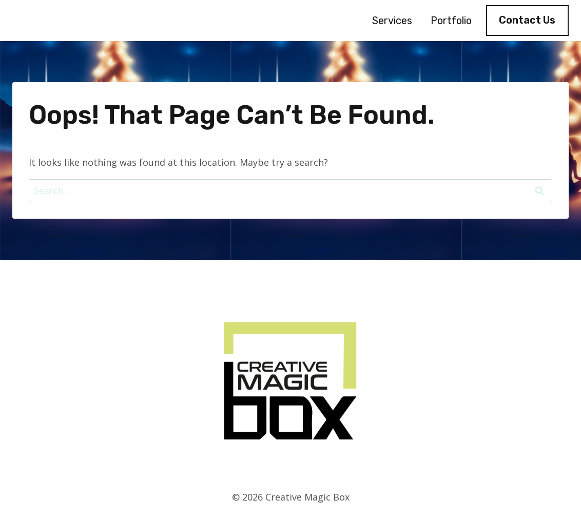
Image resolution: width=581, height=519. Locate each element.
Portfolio (451, 20)
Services (392, 20)
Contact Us (527, 20)
